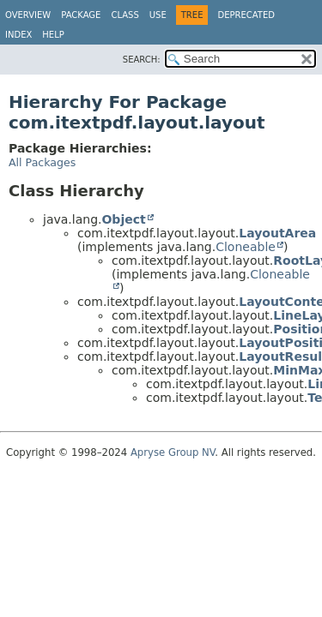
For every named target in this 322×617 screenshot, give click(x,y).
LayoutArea (277, 233)
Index (18, 34)
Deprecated (246, 15)
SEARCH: (142, 59)
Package (80, 15)
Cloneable (246, 247)
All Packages (42, 162)
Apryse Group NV (173, 452)
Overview (28, 15)
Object (123, 219)
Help (53, 34)
